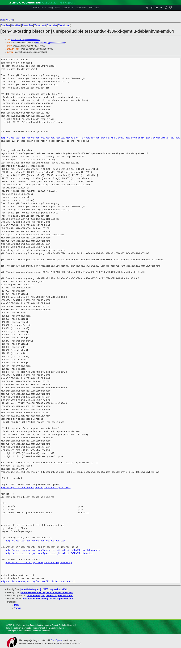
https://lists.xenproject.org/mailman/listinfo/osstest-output (38, 581)
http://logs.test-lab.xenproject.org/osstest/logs (36, 540)
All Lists (9, 20)
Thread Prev (27, 25)
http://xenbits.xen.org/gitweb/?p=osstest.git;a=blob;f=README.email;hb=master (53, 550)
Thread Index (64, 25)
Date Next (15, 25)
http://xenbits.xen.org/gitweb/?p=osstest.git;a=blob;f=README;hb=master (49, 553)
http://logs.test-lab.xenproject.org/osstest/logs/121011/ (35, 487)
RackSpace (56, 640)
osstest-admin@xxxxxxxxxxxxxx (25, 39)
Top (2, 20)
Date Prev (5, 25)
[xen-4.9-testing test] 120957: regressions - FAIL (44, 589)
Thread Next (40, 25)
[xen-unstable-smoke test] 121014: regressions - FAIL (46, 592)
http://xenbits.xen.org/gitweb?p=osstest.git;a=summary (39, 562)
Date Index (52, 25)
